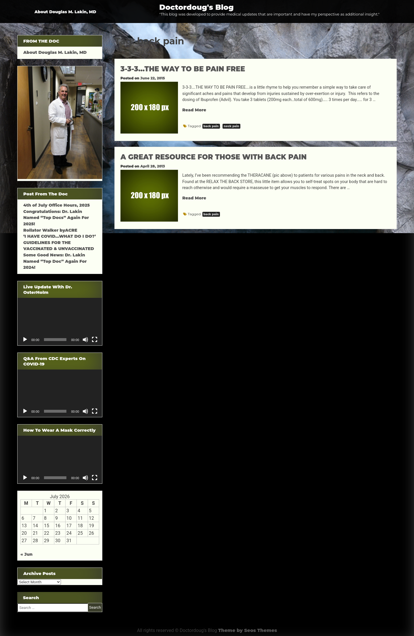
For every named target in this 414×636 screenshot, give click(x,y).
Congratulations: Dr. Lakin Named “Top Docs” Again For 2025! (56, 217)
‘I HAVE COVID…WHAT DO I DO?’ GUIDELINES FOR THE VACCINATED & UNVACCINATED (59, 242)
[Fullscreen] (94, 339)
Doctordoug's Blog (196, 7)
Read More (194, 110)
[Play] (25, 339)
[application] (60, 321)
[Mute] (85, 339)
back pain (211, 126)
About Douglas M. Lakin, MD (65, 11)
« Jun (26, 554)
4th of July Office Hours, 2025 (56, 205)
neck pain (231, 126)
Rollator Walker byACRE (50, 230)
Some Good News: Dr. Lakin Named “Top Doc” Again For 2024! (55, 261)
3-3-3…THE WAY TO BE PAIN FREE (182, 69)
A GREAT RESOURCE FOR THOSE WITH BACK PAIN (213, 157)
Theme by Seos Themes (247, 630)
